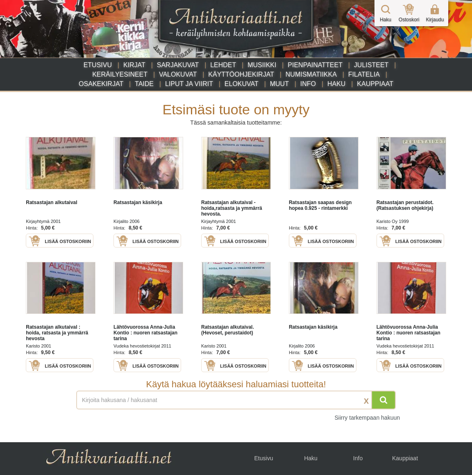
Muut (279, 83)
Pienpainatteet (315, 64)
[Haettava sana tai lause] (236, 400)
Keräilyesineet (120, 74)
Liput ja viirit (189, 83)
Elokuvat (242, 83)
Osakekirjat (101, 83)
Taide (144, 83)
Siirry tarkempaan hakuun (367, 417)
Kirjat (134, 64)
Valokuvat (178, 74)
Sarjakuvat (178, 64)
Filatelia (364, 74)
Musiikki (261, 64)
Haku (336, 83)
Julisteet (371, 64)
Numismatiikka (311, 74)
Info (308, 83)
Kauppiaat (375, 83)
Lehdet (223, 64)
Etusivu (98, 64)
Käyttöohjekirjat (241, 74)
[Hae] (383, 400)
